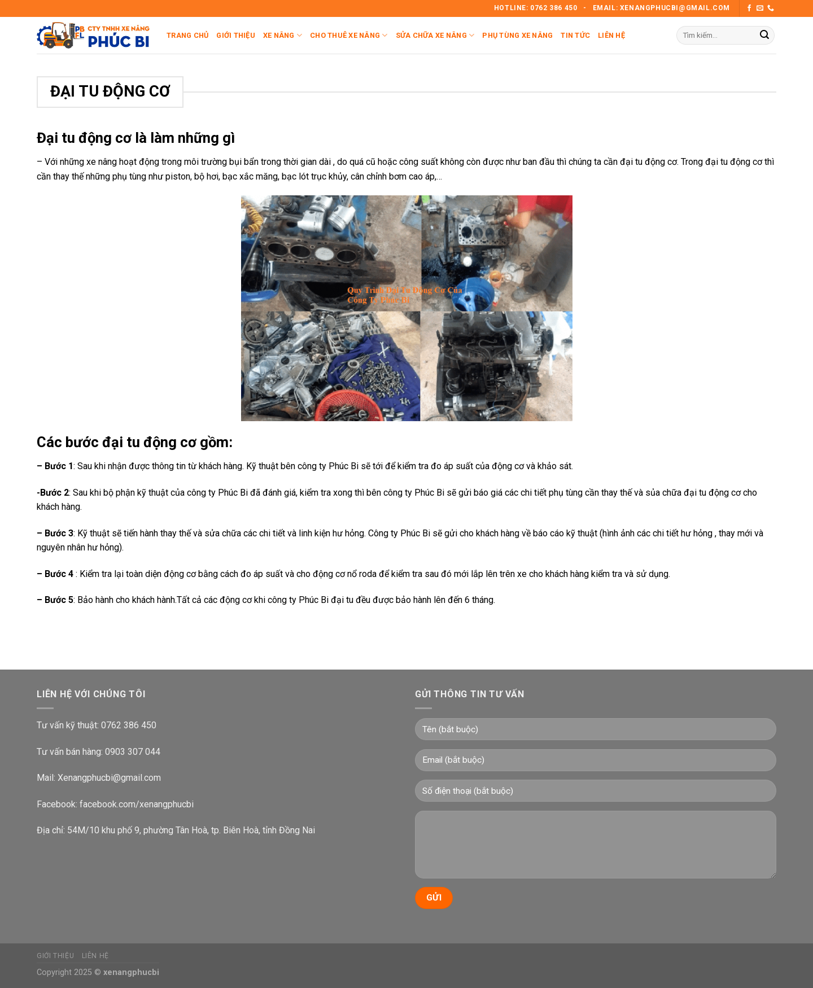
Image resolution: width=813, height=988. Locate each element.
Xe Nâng (282, 35)
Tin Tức (575, 35)
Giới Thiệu (235, 35)
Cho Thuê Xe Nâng (349, 35)
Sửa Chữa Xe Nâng (435, 35)
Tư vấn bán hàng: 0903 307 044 (98, 751)
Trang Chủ (187, 35)
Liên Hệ (611, 35)
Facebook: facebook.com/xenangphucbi (115, 804)
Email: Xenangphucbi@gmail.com (661, 8)
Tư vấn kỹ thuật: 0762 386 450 (96, 725)
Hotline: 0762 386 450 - (541, 8)
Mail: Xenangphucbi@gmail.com (99, 777)
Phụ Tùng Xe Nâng (517, 35)
